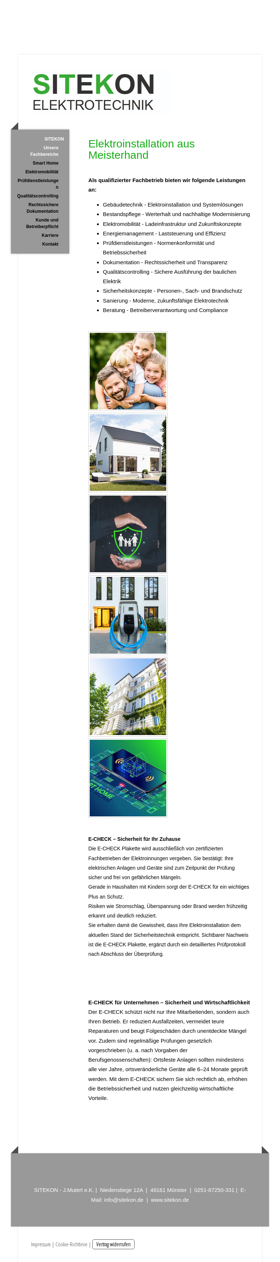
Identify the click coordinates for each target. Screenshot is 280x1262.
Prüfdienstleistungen (38, 184)
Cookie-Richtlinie (71, 1244)
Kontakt (50, 244)
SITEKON (54, 139)
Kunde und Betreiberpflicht (42, 223)
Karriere (50, 235)
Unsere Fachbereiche (44, 151)
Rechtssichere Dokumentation (42, 208)
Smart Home (46, 163)
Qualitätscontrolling (37, 196)
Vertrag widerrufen (113, 1244)
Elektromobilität (42, 171)
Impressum (41, 1244)
